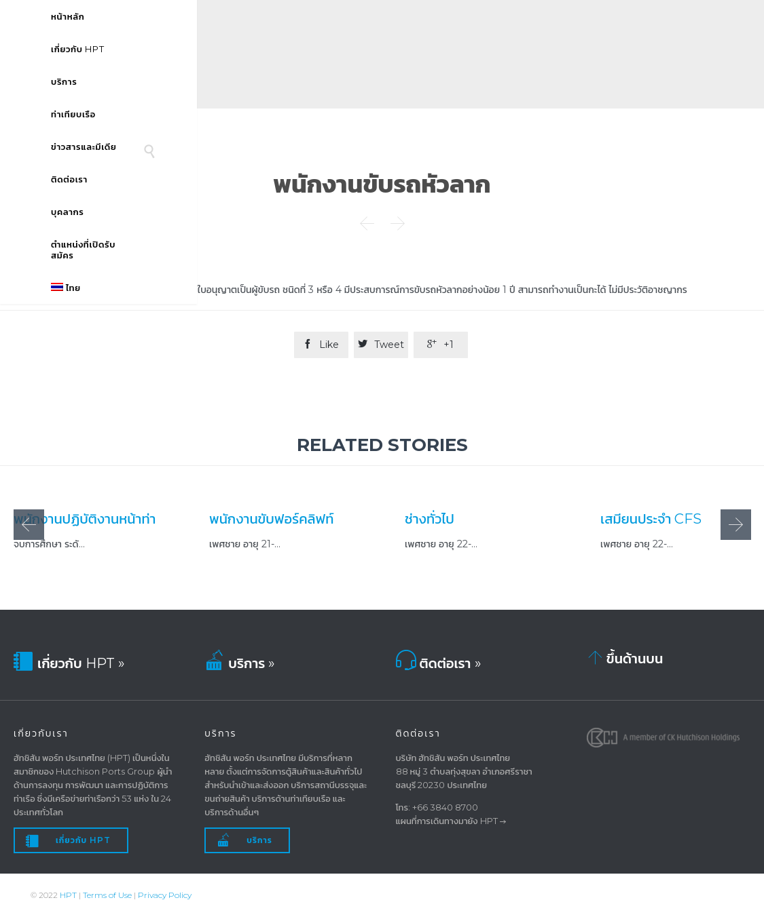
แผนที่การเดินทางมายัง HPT (447, 820)
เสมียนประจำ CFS (651, 518)
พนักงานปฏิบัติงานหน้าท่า (85, 518)
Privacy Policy (165, 895)
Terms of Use (107, 895)
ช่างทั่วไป (429, 518)
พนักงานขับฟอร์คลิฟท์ (271, 518)
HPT (68, 895)
